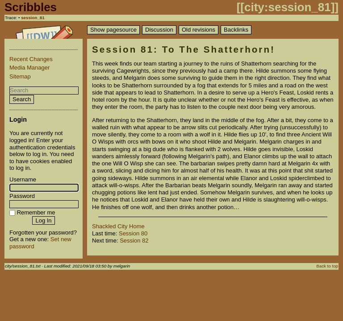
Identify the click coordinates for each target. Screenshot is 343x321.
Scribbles (30, 7)
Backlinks (236, 29)
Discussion (159, 29)
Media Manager (29, 67)
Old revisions (198, 29)
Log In (43, 220)
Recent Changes (31, 59)
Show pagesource (113, 29)
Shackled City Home (118, 226)
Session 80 (133, 233)
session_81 (33, 17)
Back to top (327, 265)
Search (22, 99)
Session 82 (134, 240)
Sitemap (20, 76)
